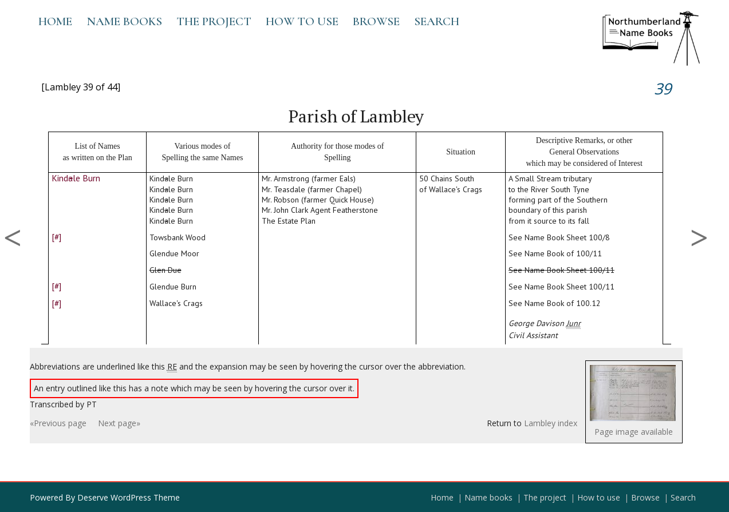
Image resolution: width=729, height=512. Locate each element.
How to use (302, 21)
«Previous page (58, 423)
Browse (376, 21)
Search (436, 21)
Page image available (633, 431)
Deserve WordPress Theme (128, 497)
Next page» (119, 423)
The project (213, 21)
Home (55, 21)
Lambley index (550, 423)
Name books (124, 21)
